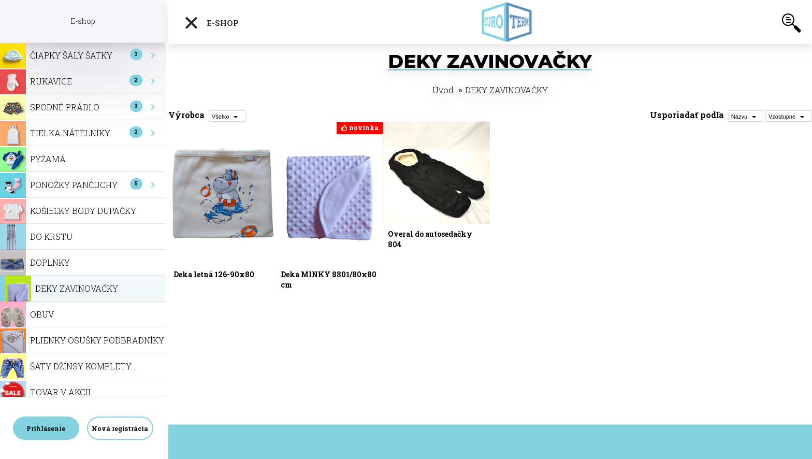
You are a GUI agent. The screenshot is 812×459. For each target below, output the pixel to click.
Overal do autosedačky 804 (430, 239)
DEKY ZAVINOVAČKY (506, 89)
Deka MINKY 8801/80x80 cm (328, 279)
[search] (791, 25)
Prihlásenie (45, 428)
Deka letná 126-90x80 (213, 274)
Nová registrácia (120, 428)
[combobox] (745, 116)
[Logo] (508, 22)
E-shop (211, 23)
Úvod (443, 89)
